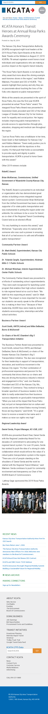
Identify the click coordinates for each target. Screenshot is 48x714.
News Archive (11, 575)
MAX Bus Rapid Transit (15, 635)
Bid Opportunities (13, 622)
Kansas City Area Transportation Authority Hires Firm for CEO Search (24, 540)
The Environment (13, 608)
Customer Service (13, 665)
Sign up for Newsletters (11, 585)
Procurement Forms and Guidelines (20, 624)
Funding (10, 606)
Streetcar (10, 638)
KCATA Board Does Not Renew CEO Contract (19, 558)
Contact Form (12, 663)
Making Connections (14, 581)
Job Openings (12, 620)
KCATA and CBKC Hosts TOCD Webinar (17, 562)
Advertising (11, 670)
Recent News (10, 534)
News (21, 18)
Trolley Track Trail (13, 640)
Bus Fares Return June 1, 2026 (14, 545)
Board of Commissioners (16, 611)
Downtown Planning (14, 633)
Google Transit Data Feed (16, 642)
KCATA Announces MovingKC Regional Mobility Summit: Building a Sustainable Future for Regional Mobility (23, 567)
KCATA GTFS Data (15, 647)
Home (15, 18)
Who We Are (11, 602)
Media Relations (12, 667)
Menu (42, 10)
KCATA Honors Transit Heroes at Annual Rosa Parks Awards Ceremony (21, 18)
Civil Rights (11, 604)
